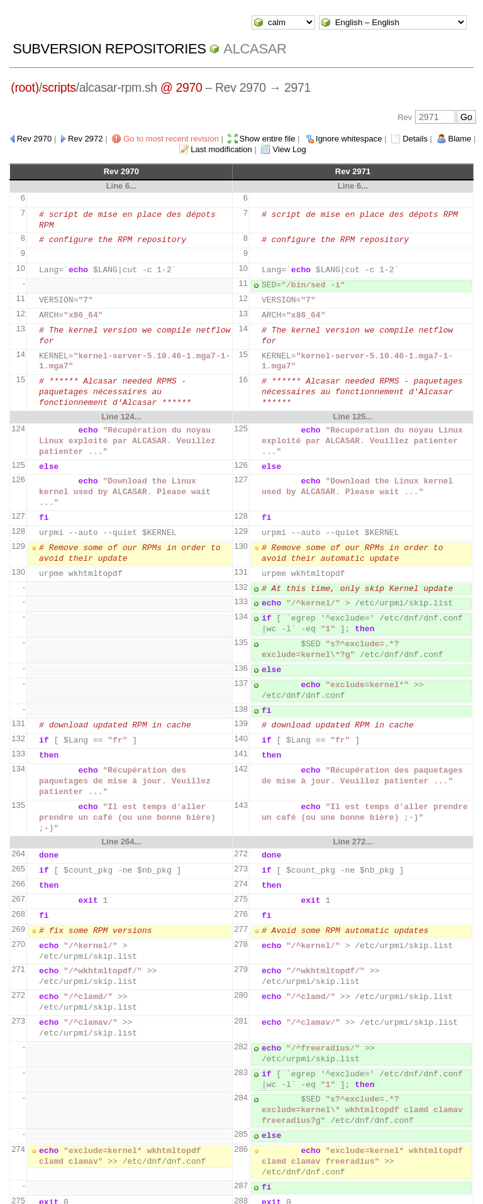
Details (415, 138)
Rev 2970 (34, 138)
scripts (59, 87)
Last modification (221, 149)
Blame (460, 138)
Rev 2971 (352, 171)
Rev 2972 (85, 138)
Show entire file (268, 138)
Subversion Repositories (109, 49)
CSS (354, 1184)
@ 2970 (181, 87)
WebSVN (173, 1184)
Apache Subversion (249, 1184)
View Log (289, 149)
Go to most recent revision (171, 138)
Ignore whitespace (349, 138)
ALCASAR (254, 49)
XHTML (327, 1184)
